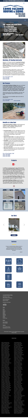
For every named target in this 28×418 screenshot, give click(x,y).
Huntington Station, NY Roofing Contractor (19, 359)
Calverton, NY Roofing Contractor (5, 357)
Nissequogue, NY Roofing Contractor (5, 383)
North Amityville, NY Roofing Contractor (5, 384)
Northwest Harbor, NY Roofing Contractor (6, 396)
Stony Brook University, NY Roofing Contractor (19, 396)
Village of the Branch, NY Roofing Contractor (19, 401)
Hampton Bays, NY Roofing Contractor (18, 353)
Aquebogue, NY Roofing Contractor (5, 344)
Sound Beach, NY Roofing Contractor (18, 388)
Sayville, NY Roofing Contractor (17, 382)
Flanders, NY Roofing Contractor (18, 345)
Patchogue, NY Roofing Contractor (5, 401)
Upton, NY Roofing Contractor (17, 400)
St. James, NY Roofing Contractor (18, 395)
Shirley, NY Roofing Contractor (17, 385)
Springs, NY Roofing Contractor (17, 394)
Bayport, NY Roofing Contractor (5, 348)
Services (4, 311)
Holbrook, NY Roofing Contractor (18, 356)
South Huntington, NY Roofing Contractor (19, 389)
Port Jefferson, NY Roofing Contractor (5, 404)
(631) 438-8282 (22, 15)
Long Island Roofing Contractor (17, 343)
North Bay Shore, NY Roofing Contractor (6, 386)
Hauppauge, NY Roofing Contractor (18, 354)
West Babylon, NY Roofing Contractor (18, 403)
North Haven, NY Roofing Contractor (5, 389)
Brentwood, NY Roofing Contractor (5, 354)
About (4, 310)
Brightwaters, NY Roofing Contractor (5, 355)
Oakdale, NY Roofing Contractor (5, 398)
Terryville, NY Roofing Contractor (18, 398)
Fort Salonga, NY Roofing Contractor (18, 346)
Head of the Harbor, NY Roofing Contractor (19, 355)
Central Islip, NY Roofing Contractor (5, 362)
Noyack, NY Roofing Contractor (5, 397)
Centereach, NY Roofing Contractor (5, 360)
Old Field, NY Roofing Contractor (5, 399)
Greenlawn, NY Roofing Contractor (18, 350)
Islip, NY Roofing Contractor (17, 362)
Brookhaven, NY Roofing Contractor (5, 356)
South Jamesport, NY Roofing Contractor (18, 390)
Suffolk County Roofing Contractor (5, 343)
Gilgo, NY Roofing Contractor (17, 347)
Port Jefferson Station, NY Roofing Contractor (6, 403)
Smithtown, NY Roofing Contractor (18, 387)
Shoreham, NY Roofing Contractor (18, 386)
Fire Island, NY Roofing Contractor (18, 344)
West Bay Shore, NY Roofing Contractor (18, 404)
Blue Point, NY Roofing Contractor (5, 352)
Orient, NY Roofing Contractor (4, 400)
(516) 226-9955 (22, 16)
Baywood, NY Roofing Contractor (5, 349)
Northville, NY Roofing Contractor (5, 395)
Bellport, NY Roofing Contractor (5, 351)
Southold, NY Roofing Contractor (18, 392)
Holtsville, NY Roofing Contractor (18, 357)
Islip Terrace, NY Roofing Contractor (18, 361)
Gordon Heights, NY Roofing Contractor (18, 348)
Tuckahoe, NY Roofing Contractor (18, 399)
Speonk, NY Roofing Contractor (17, 393)
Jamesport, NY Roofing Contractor (18, 363)
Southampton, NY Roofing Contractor (18, 391)
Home (4, 309)
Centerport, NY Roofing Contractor (5, 361)
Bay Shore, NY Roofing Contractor (5, 347)
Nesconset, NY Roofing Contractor (5, 381)
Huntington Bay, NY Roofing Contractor (18, 358)
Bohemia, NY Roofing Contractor (5, 353)
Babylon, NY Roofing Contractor (5, 345)
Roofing (4, 312)
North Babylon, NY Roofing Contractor (5, 385)
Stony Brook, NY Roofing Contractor (18, 397)
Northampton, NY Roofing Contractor (5, 393)
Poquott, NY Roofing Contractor (5, 402)
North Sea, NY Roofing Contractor (5, 392)
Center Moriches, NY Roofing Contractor (6, 359)
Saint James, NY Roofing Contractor (18, 381)
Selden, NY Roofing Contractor (17, 383)
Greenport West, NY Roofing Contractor (18, 351)
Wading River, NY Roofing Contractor (18, 402)
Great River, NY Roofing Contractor (18, 349)
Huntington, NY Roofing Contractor (18, 360)
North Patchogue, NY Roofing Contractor (6, 391)
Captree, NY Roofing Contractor (5, 358)
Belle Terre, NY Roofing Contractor (5, 350)
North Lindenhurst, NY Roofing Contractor (6, 390)
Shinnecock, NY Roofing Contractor (18, 384)
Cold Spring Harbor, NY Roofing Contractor (6, 363)
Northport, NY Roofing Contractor (5, 394)
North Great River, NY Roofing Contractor (6, 388)
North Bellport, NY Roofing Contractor (5, 387)
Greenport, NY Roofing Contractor (18, 352)
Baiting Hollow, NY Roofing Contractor (5, 346)
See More (14, 235)
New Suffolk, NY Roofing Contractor (5, 382)
